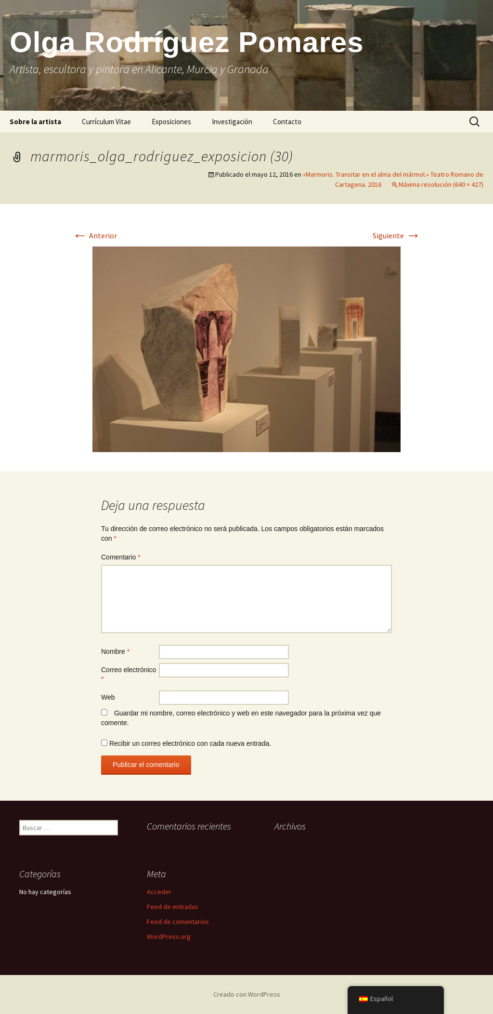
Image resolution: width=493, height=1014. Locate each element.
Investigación (232, 121)
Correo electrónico (128, 674)
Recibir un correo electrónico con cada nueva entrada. (190, 743)
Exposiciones (171, 121)
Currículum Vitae (106, 121)
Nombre (115, 651)
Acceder (159, 891)
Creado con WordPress (246, 994)
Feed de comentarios (178, 921)
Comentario (121, 557)
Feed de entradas (172, 906)
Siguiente (397, 235)
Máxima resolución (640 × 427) (441, 184)
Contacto (287, 121)
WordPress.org (169, 936)
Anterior (94, 235)
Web (108, 697)
